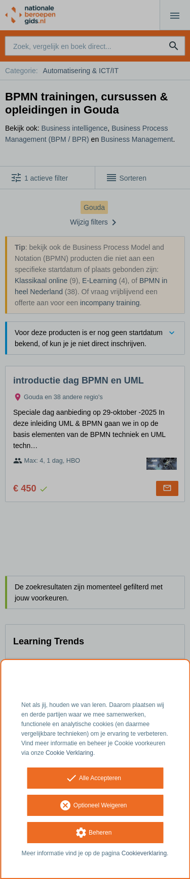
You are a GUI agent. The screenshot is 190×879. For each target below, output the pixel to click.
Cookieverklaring (144, 853)
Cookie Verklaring (69, 752)
